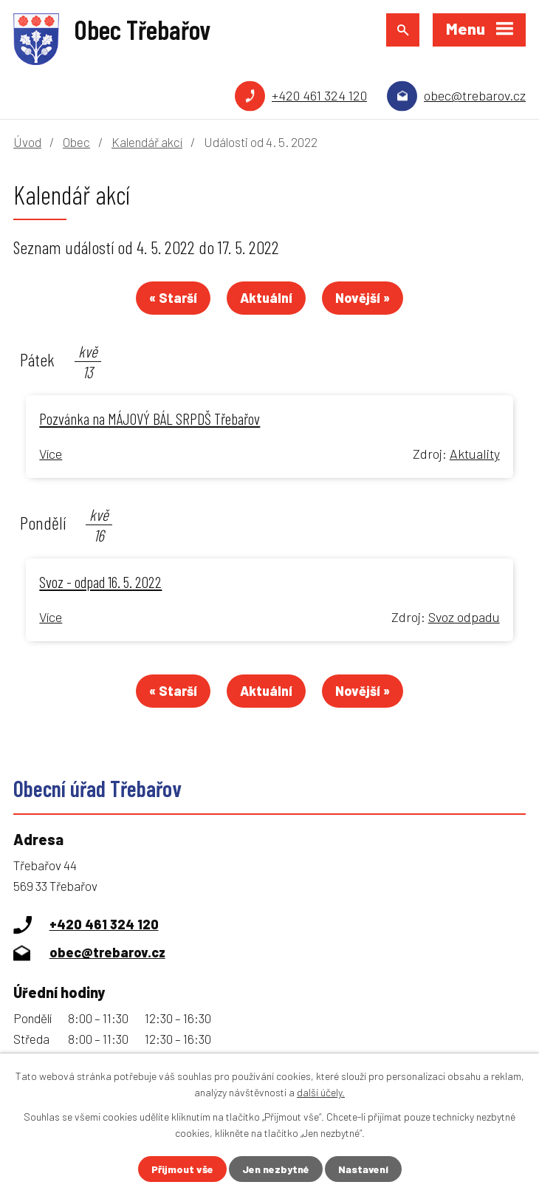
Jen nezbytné (275, 1169)
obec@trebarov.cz (475, 95)
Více (50, 453)
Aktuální (266, 298)
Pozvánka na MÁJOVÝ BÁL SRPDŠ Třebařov (149, 418)
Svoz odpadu (464, 617)
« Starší (173, 298)
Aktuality (475, 453)
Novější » (362, 298)
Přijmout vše (182, 1169)
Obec (76, 141)
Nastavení (363, 1169)
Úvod (27, 141)
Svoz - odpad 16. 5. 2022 (100, 581)
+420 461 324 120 (319, 95)
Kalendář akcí (146, 141)
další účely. (321, 1092)
